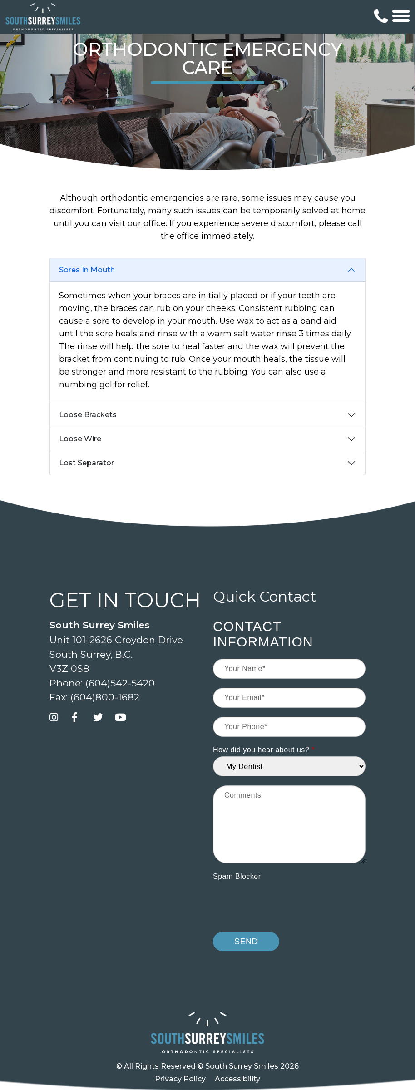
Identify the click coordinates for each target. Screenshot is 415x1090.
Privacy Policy (180, 1079)
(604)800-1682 (104, 697)
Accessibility (237, 1079)
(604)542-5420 (120, 683)
